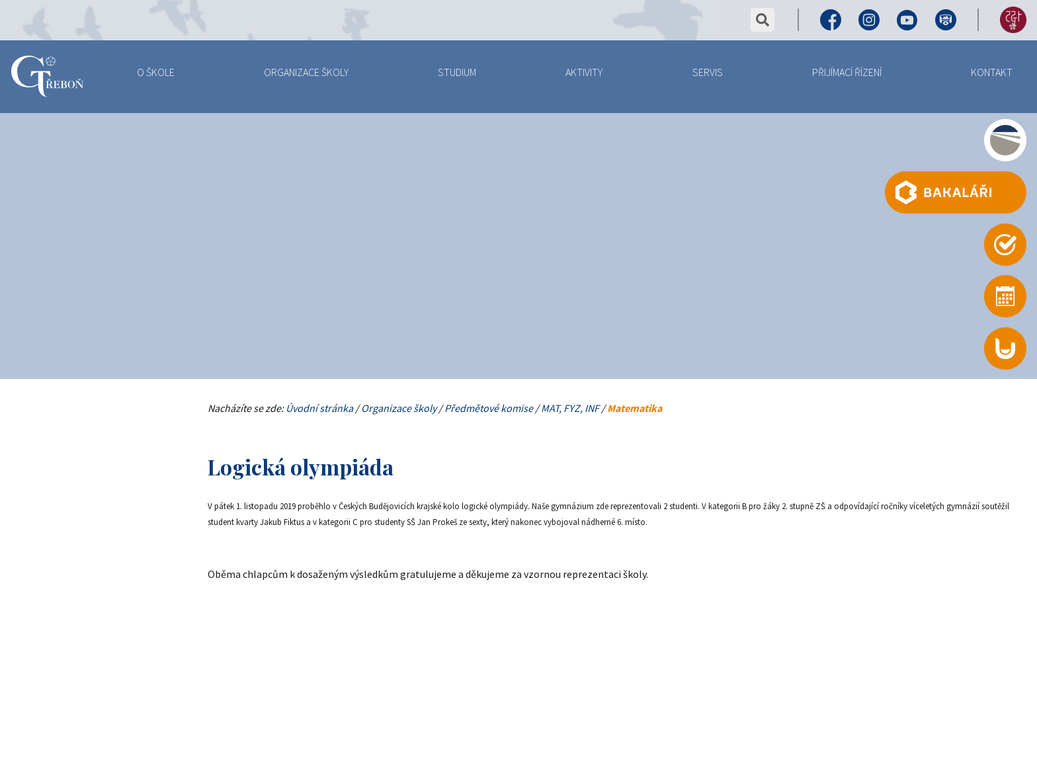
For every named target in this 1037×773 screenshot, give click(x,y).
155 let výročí (1013, 20)
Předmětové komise (488, 408)
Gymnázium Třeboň (47, 78)
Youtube (907, 20)
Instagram (869, 20)
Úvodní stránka (319, 408)
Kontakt (992, 72)
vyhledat (762, 20)
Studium (457, 72)
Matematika (634, 408)
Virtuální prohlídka (945, 20)
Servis (707, 72)
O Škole (156, 72)
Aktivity (583, 72)
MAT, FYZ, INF (570, 408)
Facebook (830, 20)
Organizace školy (306, 72)
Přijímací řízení (847, 72)
